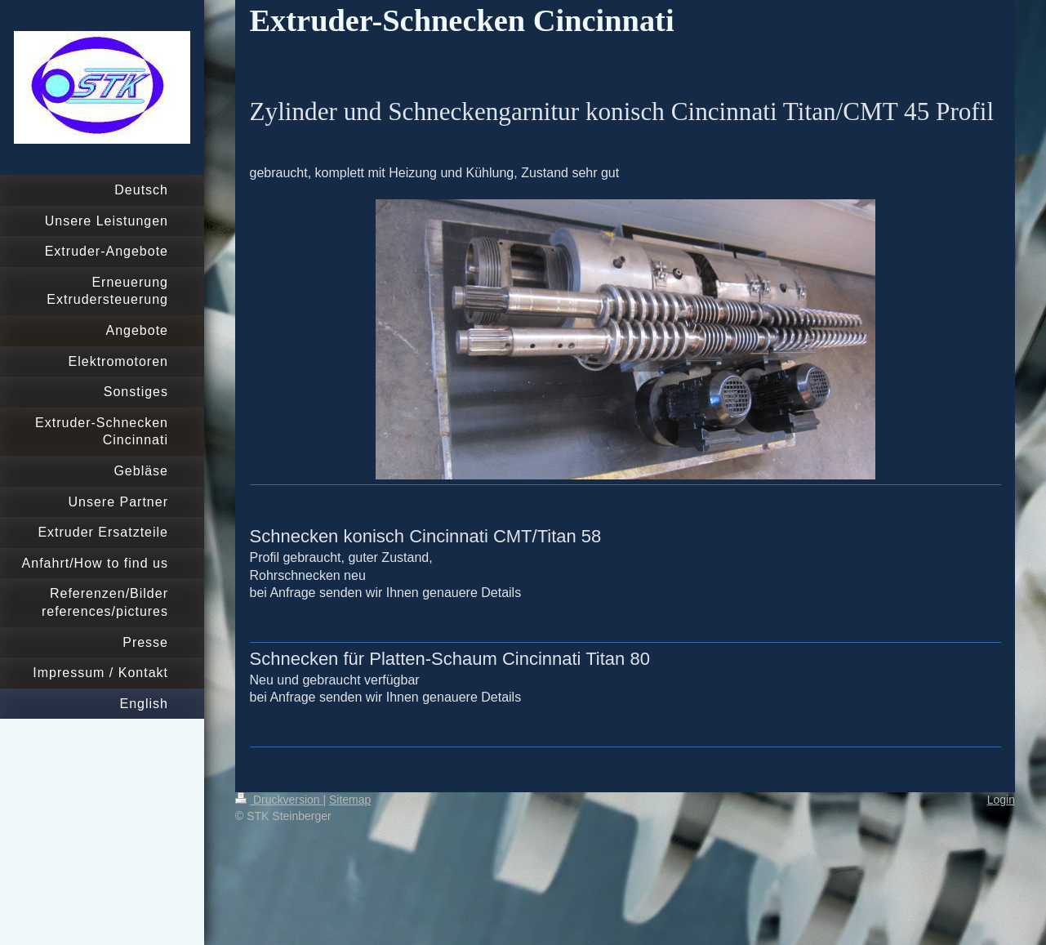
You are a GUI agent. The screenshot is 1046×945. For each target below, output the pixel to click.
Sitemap (350, 799)
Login (1001, 799)
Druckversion (279, 799)
